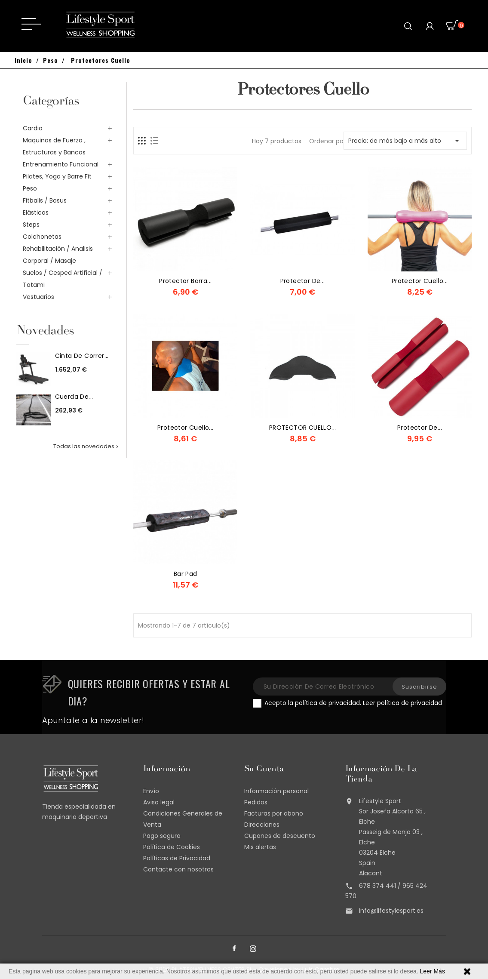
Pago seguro (162, 835)
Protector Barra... (185, 281)
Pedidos (255, 802)
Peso (30, 188)
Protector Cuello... (185, 427)
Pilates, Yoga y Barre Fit (57, 176)
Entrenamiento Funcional (60, 164)
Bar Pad (185, 574)
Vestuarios (38, 296)
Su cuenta (264, 769)
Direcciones (261, 824)
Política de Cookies (171, 847)
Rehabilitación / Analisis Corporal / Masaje (58, 254)
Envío (151, 791)
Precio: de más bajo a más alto (405, 140)
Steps (31, 224)
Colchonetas (42, 236)
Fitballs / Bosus (45, 200)
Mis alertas (260, 847)
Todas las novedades (86, 446)
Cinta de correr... (82, 355)
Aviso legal (159, 802)
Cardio (33, 128)
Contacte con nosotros (178, 869)
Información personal (276, 791)
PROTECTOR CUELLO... (302, 427)
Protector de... (302, 281)
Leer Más (432, 971)
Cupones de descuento (279, 835)
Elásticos (36, 212)
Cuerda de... (74, 396)
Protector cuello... (420, 281)
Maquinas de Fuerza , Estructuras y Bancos (54, 146)
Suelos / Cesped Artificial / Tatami (62, 278)
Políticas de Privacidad (176, 858)
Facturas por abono (273, 813)
